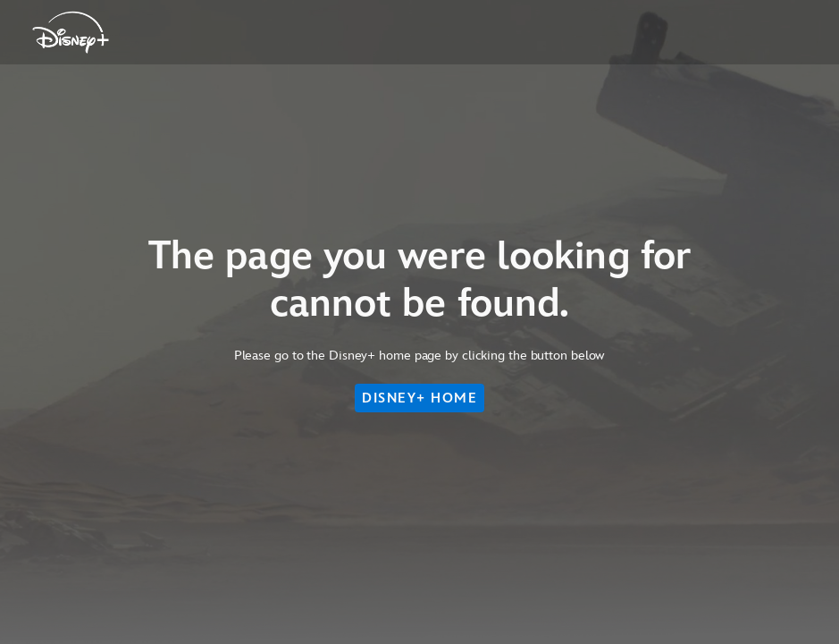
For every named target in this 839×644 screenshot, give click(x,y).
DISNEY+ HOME (419, 398)
